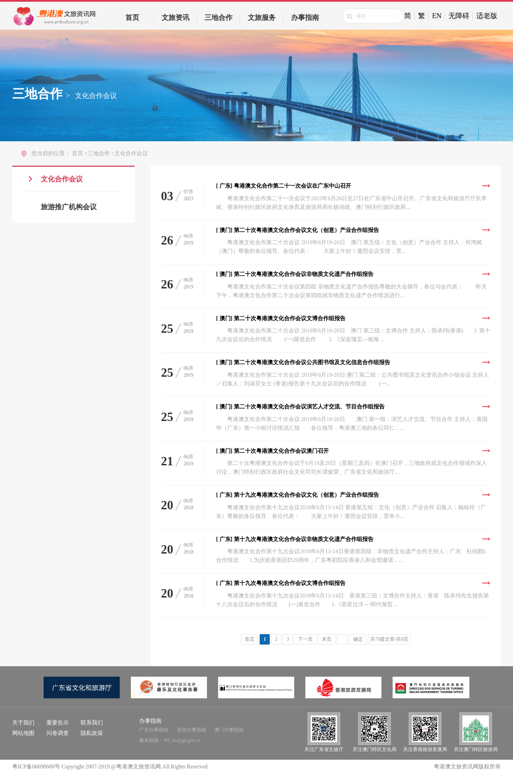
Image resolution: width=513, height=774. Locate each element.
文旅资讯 (175, 17)
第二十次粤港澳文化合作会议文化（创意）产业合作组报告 (297, 230)
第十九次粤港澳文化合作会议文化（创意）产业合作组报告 (297, 495)
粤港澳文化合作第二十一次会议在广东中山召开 (283, 186)
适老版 (486, 16)
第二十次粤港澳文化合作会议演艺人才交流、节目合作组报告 (300, 406)
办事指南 (305, 17)
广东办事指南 (154, 729)
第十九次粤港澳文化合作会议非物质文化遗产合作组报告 (294, 539)
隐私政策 (92, 733)
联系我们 (92, 723)
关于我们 (23, 723)
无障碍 (458, 16)
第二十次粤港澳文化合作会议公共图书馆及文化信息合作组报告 (303, 362)
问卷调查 (57, 733)
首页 (132, 17)
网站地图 (23, 733)
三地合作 (218, 17)
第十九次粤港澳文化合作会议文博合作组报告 (280, 583)
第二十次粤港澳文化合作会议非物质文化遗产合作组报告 (294, 274)
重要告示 (57, 723)
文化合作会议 (62, 179)
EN (436, 16)
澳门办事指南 (229, 729)
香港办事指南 (191, 729)
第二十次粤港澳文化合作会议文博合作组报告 (280, 318)
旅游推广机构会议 (69, 207)
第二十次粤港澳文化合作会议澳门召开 (272, 451)
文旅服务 (262, 17)
